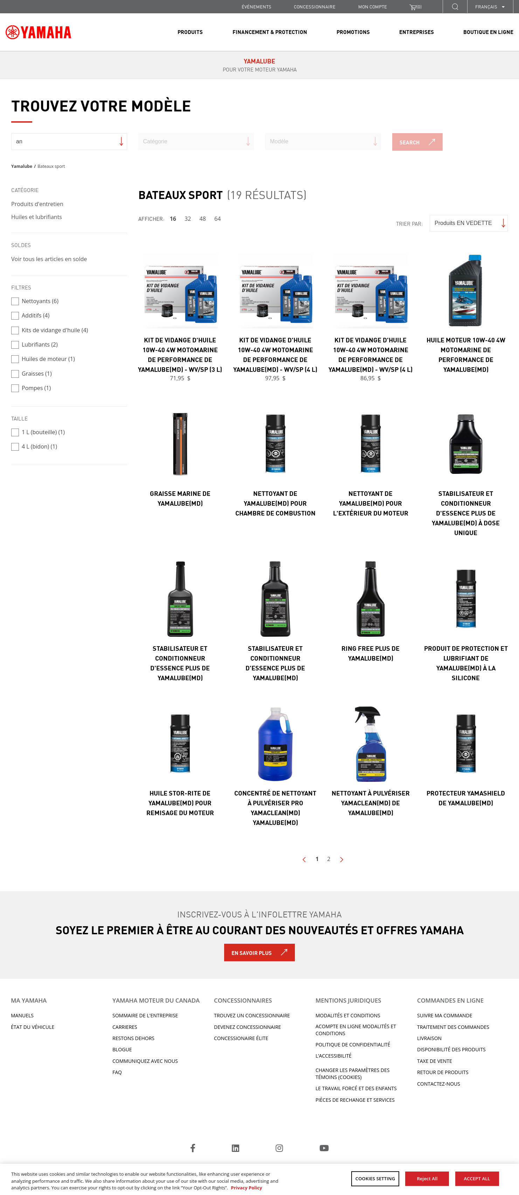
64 (217, 219)
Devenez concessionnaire (247, 1027)
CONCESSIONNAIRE (314, 6)
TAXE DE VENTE (434, 1061)
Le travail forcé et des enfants (356, 1088)
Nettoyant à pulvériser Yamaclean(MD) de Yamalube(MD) (371, 802)
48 (203, 219)
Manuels (22, 1015)
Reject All (427, 1178)
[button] (455, 6)
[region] (259, 1179)
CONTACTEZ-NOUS (438, 1083)
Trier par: (409, 223)
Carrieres (124, 1027)
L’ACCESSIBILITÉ (334, 1055)
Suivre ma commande (444, 1015)
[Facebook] (192, 1149)
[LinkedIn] (235, 1149)
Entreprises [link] (416, 31)
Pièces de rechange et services (355, 1100)
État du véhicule (32, 1027)
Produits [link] (190, 31)
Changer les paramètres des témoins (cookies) (352, 1073)
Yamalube (21, 166)
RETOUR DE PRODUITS (443, 1072)
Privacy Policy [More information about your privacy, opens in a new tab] (246, 1187)
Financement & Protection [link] (270, 31)
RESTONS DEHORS (133, 1038)
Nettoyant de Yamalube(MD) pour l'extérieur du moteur (370, 503)
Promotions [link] (353, 31)
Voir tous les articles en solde (49, 259)
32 (188, 219)
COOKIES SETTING (375, 1178)
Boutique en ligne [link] (488, 31)
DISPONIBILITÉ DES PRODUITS (451, 1049)
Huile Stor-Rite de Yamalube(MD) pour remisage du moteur (180, 802)
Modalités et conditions (348, 1015)
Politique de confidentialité (353, 1044)
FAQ (117, 1072)
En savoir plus (251, 952)
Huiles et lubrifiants (36, 217)
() (415, 6)
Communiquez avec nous (145, 1061)
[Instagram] (279, 1149)
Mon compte (372, 6)
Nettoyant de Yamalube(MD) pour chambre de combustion (275, 503)
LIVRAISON (429, 1038)
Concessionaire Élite (241, 1038)
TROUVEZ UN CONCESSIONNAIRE (252, 1015)
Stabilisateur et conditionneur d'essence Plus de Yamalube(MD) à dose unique (466, 513)
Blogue (122, 1049)
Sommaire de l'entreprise (145, 1015)
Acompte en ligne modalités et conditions (356, 1030)
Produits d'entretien (37, 204)
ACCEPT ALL (477, 1178)
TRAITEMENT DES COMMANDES (453, 1027)
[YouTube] (324, 1149)
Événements (256, 6)
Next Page (341, 859)
